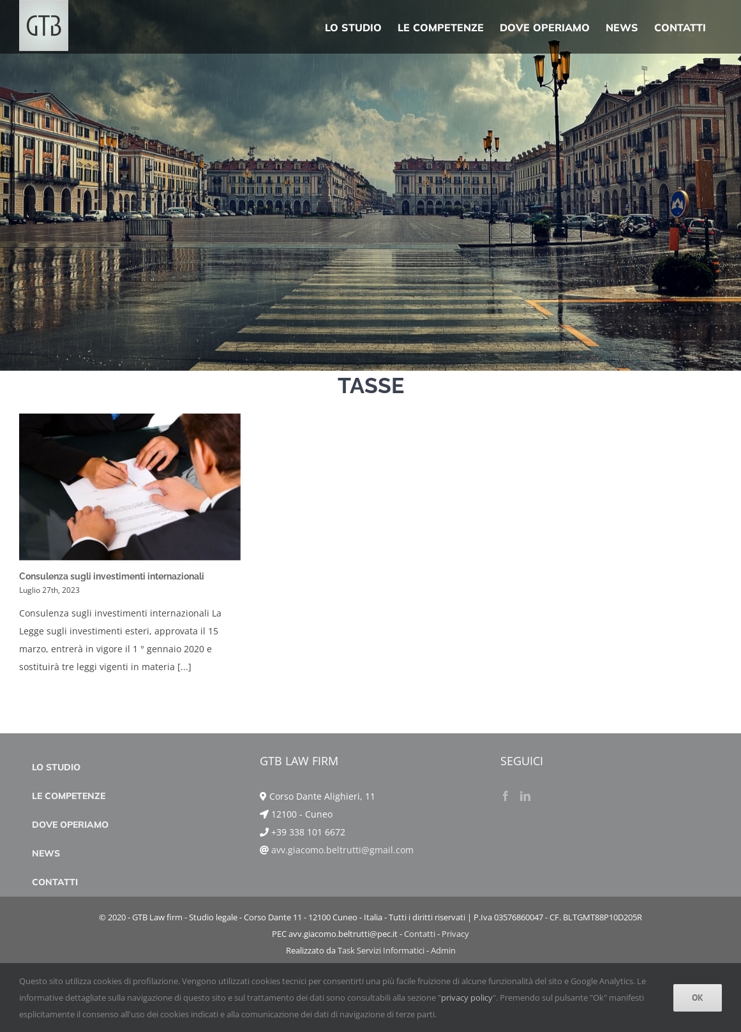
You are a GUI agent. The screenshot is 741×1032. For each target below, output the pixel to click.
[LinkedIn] (525, 853)
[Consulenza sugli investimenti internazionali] (130, 487)
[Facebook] (505, 853)
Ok (697, 997)
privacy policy (467, 997)
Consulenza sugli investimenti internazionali (111, 576)
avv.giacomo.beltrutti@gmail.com (342, 907)
